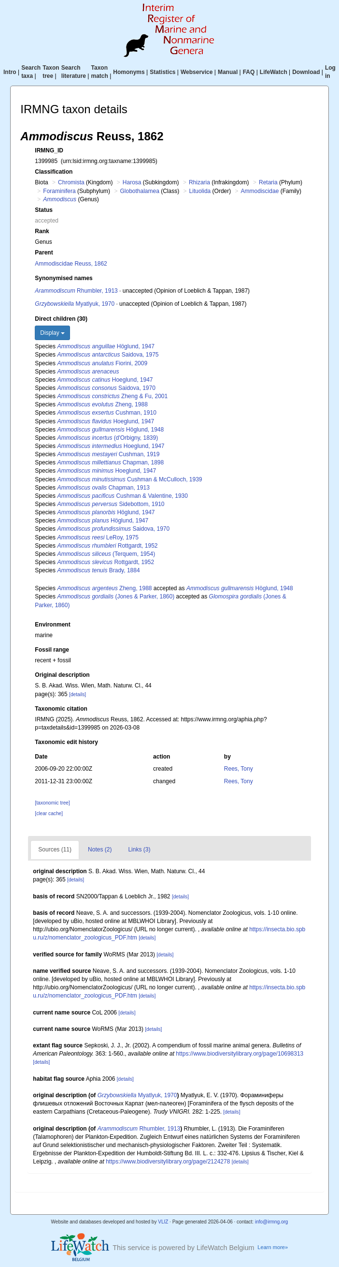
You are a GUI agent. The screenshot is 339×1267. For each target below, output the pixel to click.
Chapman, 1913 (103, 487)
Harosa (132, 182)
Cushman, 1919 (108, 454)
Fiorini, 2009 (102, 363)
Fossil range (52, 649)
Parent (44, 252)
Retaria (268, 182)
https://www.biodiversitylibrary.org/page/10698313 (239, 1053)
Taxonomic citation (61, 708)
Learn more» (272, 1247)
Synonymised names (63, 278)
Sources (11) (54, 849)
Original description (62, 674)
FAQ (249, 72)
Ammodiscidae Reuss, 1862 (71, 263)
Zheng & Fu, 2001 (112, 396)
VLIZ (163, 1221)
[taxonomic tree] (52, 802)
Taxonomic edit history (66, 742)
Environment (52, 624)
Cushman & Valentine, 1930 (122, 495)
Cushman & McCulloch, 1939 (129, 479)
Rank (42, 231)
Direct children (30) (61, 318)
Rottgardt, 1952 (107, 545)
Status (44, 210)
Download (306, 72)
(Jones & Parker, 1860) (115, 596)
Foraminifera (59, 191)
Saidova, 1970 (106, 388)
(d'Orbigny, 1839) (107, 437)
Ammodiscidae (260, 191)
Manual (228, 72)
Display (52, 332)
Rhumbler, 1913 (76, 290)
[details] (77, 694)
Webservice (197, 72)
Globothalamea (139, 191)
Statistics (162, 72)
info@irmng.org (271, 1221)
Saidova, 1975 (107, 354)
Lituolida (200, 191)
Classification (53, 171)
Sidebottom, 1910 (110, 504)
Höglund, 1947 (105, 346)
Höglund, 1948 (110, 429)
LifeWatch (273, 72)
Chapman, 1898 (110, 462)
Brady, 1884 (98, 570)
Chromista (71, 182)
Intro (9, 72)
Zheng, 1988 (102, 404)
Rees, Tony (238, 768)
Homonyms (128, 72)
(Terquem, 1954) (106, 554)
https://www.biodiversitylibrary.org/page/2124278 (168, 1161)
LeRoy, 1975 (98, 537)
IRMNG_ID (49, 150)
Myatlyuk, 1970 (74, 303)
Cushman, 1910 (106, 412)
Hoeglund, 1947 (105, 379)
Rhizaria (199, 182)
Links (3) (139, 849)
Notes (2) (100, 849)
